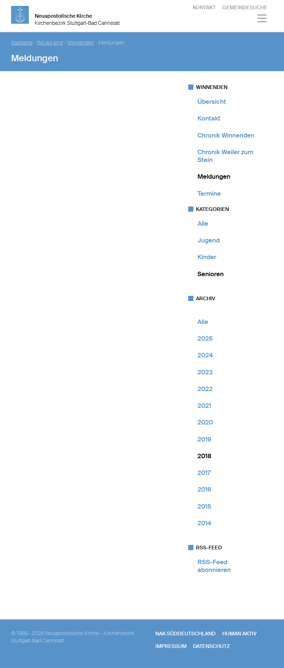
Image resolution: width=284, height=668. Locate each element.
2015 (204, 506)
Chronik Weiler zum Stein (225, 156)
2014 (204, 523)
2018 (204, 456)
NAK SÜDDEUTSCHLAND (185, 633)
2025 (205, 338)
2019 (204, 439)
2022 (205, 389)
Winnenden (80, 43)
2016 (204, 489)
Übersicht (211, 101)
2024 (205, 355)
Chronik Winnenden (225, 135)
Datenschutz (211, 646)
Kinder (206, 257)
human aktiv (239, 633)
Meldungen (213, 176)
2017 (203, 473)
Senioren (210, 274)
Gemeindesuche (244, 7)
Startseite (22, 43)
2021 (204, 405)
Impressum (170, 646)
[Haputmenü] (262, 19)
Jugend (208, 240)
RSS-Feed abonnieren (214, 566)
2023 (205, 372)
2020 (205, 422)
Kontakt (204, 7)
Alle (202, 223)
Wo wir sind (50, 43)
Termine (209, 193)
